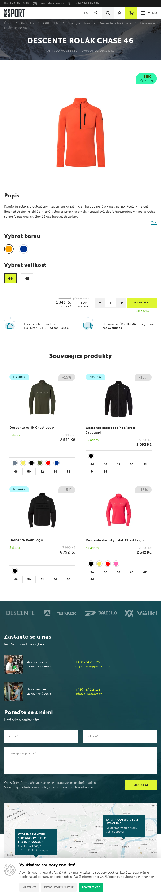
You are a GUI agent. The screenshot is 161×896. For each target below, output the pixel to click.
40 (132, 572)
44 (92, 464)
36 (105, 572)
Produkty (28, 23)
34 (92, 572)
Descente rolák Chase (115, 23)
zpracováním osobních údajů (75, 783)
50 (29, 471)
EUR (87, 13)
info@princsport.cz (51, 3)
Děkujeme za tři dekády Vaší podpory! (124, 825)
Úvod (8, 23)
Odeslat (141, 785)
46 (105, 464)
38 (118, 572)
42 (145, 572)
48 (16, 471)
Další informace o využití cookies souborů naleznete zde (114, 877)
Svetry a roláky (79, 23)
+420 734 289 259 (86, 3)
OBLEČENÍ (51, 23)
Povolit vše (91, 887)
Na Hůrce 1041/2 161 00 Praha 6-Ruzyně (36, 842)
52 (42, 471)
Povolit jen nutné (59, 887)
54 (55, 471)
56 (68, 471)
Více (154, 222)
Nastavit (29, 887)
